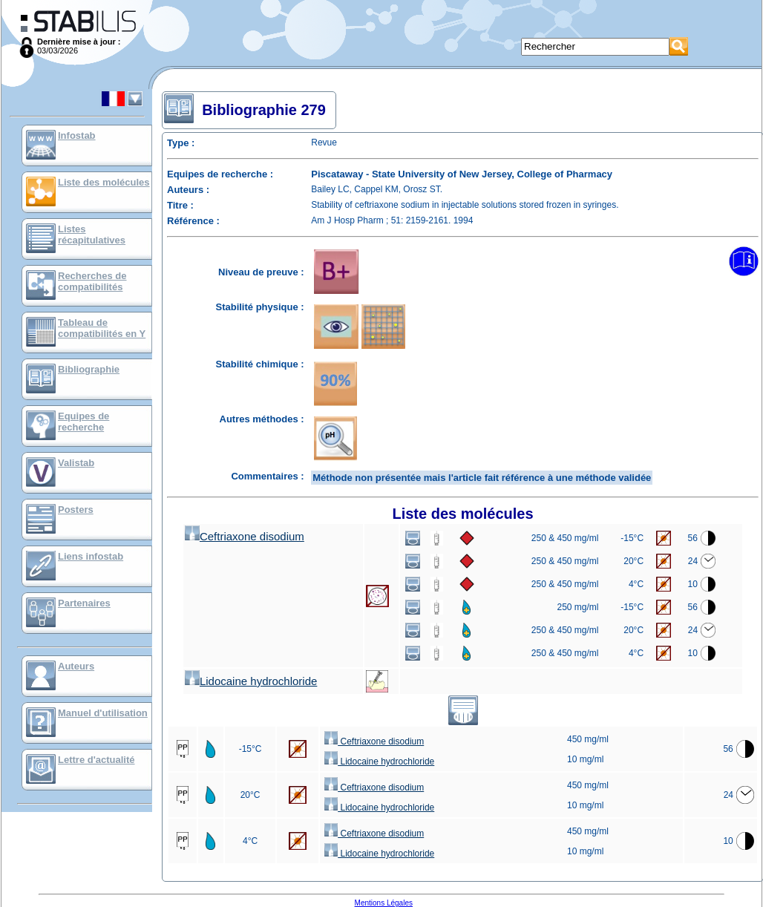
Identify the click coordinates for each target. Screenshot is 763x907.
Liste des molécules (104, 182)
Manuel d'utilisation (103, 712)
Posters (76, 509)
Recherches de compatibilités (92, 281)
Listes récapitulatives (91, 234)
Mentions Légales (384, 903)
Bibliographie (88, 369)
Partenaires (84, 603)
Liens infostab (90, 556)
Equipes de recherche (83, 421)
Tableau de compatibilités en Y (101, 328)
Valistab (76, 462)
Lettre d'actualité (96, 759)
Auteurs (76, 666)
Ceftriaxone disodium (244, 536)
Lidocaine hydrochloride (251, 681)
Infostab (77, 135)
